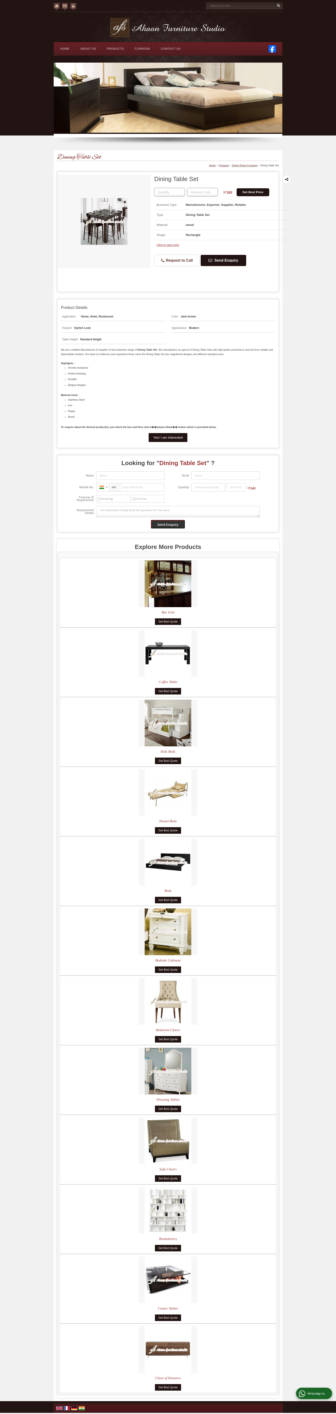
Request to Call (177, 260)
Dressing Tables (168, 1099)
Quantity (183, 487)
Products (115, 48)
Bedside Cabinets (168, 960)
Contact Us (171, 48)
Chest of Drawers (168, 1378)
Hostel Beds (168, 821)
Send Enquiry (223, 260)
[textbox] (202, 192)
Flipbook (142, 48)
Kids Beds (168, 751)
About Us (88, 48)
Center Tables (168, 1308)
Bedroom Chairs (168, 1030)
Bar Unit (167, 612)
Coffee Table (168, 682)
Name (90, 475)
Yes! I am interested (168, 437)
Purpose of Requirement (85, 499)
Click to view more (168, 245)
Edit (227, 192)
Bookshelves (168, 1239)
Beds (168, 891)
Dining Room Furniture (244, 165)
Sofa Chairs (168, 1169)
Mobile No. (86, 487)
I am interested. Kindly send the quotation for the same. (177, 511)
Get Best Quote (168, 621)
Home (65, 48)
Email (185, 475)
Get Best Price (252, 192)
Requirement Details (85, 511)
